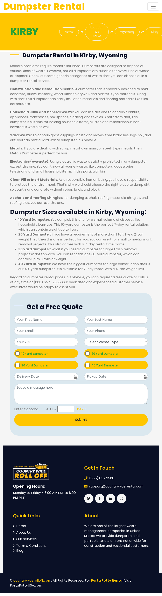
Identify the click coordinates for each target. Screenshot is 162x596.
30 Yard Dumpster (35, 365)
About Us (22, 532)
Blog (18, 550)
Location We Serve (96, 31)
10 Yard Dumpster (34, 354)
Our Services (25, 539)
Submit (81, 419)
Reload (80, 409)
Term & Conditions (29, 545)
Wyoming (127, 32)
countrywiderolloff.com (32, 580)
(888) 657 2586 (101, 478)
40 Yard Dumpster (105, 365)
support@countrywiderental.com (116, 486)
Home (69, 32)
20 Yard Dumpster (105, 354)
